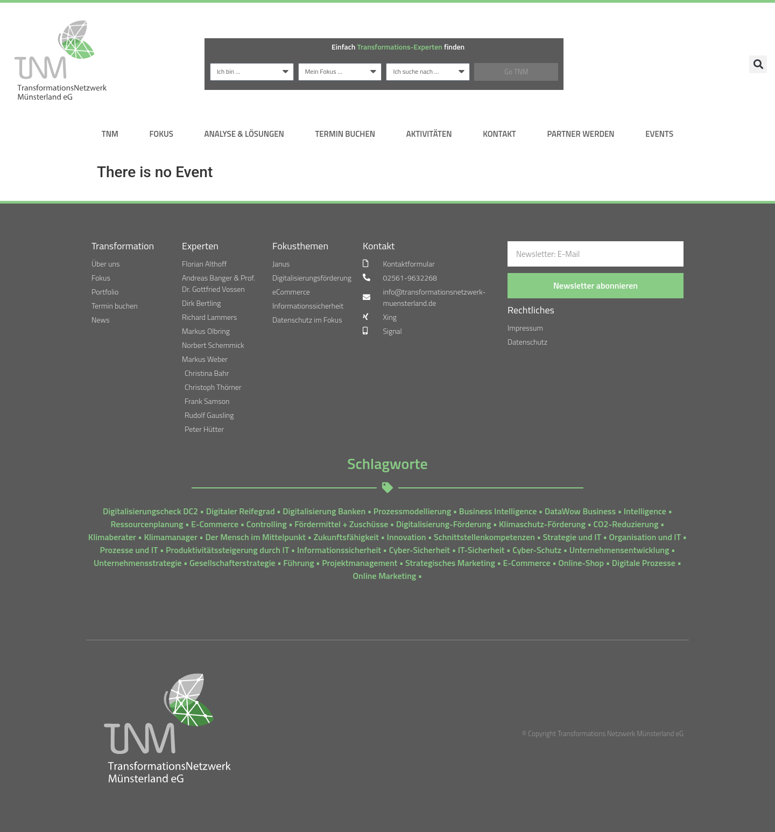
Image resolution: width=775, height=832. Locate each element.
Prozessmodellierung (412, 511)
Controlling (266, 524)
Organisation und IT (645, 536)
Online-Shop (581, 562)
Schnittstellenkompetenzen (484, 536)
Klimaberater (112, 536)
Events (659, 134)
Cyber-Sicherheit (419, 549)
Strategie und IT (572, 536)
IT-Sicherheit (481, 549)
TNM (110, 134)
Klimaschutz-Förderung (542, 524)
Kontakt (499, 134)
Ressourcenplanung (147, 524)
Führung (298, 562)
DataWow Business (580, 511)
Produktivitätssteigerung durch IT (227, 549)
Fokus (161, 134)
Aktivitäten (429, 134)
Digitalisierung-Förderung (443, 524)
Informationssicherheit (339, 549)
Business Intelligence (498, 511)
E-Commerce (214, 524)
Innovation (406, 536)
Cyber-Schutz (536, 549)
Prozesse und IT (129, 549)
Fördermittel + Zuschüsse (341, 524)
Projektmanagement (359, 562)
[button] (758, 64)
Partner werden (580, 134)
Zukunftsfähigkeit (346, 536)
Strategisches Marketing (450, 562)
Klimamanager (170, 536)
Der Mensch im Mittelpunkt (255, 536)
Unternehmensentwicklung (619, 549)
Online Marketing (385, 575)
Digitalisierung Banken (324, 511)
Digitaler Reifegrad (240, 511)
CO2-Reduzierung (626, 524)
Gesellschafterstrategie (232, 562)
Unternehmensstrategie (137, 562)
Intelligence (645, 511)
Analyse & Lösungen (244, 134)
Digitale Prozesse (643, 562)
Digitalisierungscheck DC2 (150, 511)
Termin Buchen (345, 134)
